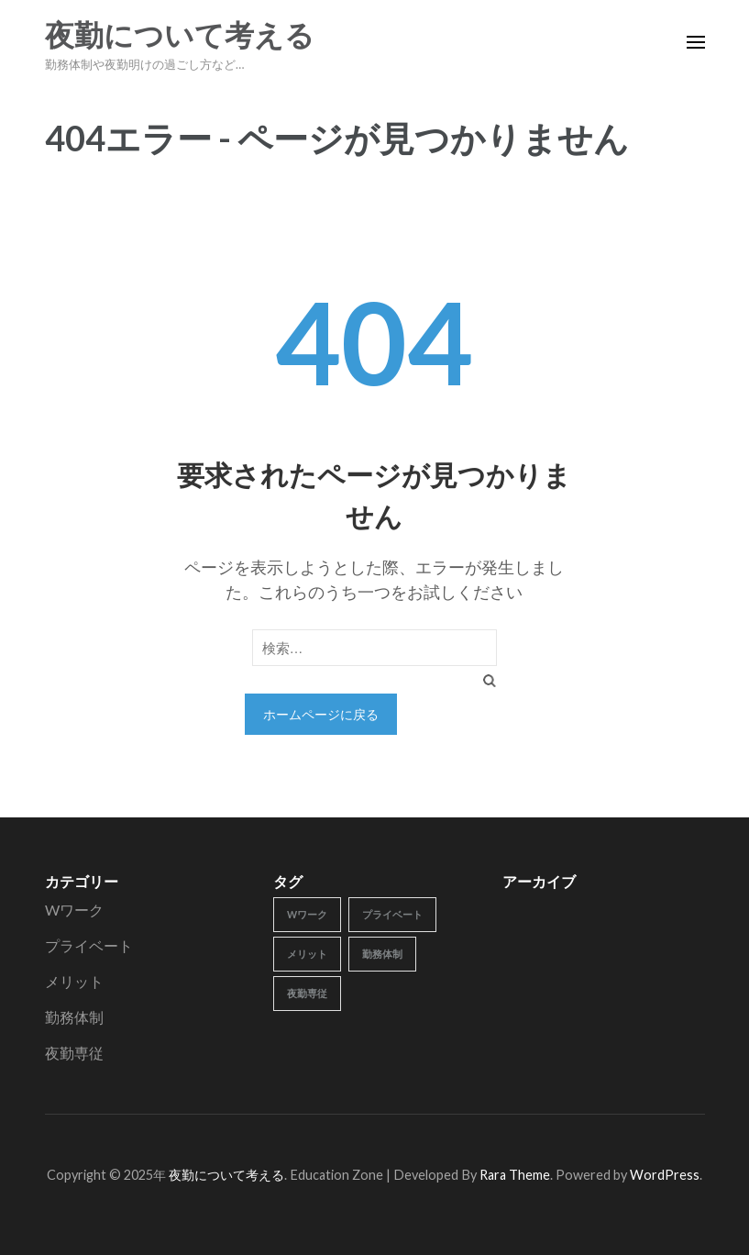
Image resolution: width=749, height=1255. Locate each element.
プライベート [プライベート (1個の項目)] (392, 914)
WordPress (664, 1175)
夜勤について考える (179, 35)
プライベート (89, 945)
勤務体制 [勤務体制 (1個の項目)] (382, 954)
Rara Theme (514, 1175)
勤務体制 (74, 1017)
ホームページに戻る (321, 714)
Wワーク (74, 909)
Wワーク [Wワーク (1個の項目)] (307, 914)
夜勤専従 (74, 1052)
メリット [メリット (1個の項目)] (307, 954)
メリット (74, 981)
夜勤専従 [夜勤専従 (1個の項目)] (307, 993)
